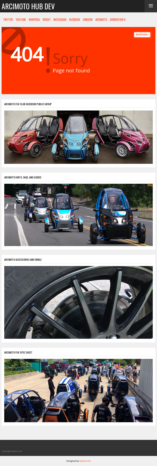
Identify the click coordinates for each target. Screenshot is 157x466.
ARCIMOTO (101, 19)
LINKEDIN (88, 19)
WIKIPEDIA (34, 19)
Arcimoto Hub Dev (28, 6)
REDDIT (47, 19)
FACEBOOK (74, 19)
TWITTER (8, 19)
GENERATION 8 (117, 19)
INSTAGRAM (59, 19)
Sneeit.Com (85, 460)
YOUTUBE (21, 19)
